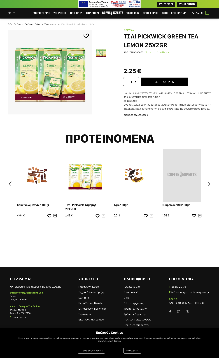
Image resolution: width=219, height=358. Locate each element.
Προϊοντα (29, 23)
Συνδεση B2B (187, 4)
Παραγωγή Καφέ (88, 285)
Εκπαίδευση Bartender (92, 307)
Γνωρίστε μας (132, 285)
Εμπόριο (83, 296)
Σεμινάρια (84, 312)
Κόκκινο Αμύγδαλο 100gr (33, 203)
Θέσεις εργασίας (134, 301)
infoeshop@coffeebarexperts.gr (190, 291)
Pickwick (128, 28)
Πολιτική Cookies (113, 341)
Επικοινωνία (131, 290)
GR (9, 13)
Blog (126, 296)
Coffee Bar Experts (15, 23)
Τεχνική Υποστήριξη (91, 290)
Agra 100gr (121, 203)
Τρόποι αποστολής (135, 307)
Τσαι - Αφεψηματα (53, 23)
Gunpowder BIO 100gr (176, 203)
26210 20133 (179, 285)
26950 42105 (19, 316)
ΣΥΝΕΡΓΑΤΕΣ (166, 4)
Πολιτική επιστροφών (137, 318)
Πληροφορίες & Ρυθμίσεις (91, 350)
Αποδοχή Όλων (132, 350)
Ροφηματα (39, 23)
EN (14, 13)
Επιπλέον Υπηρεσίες (91, 318)
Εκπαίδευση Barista (90, 301)
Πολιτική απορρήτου (136, 323)
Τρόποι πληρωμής (135, 312)
